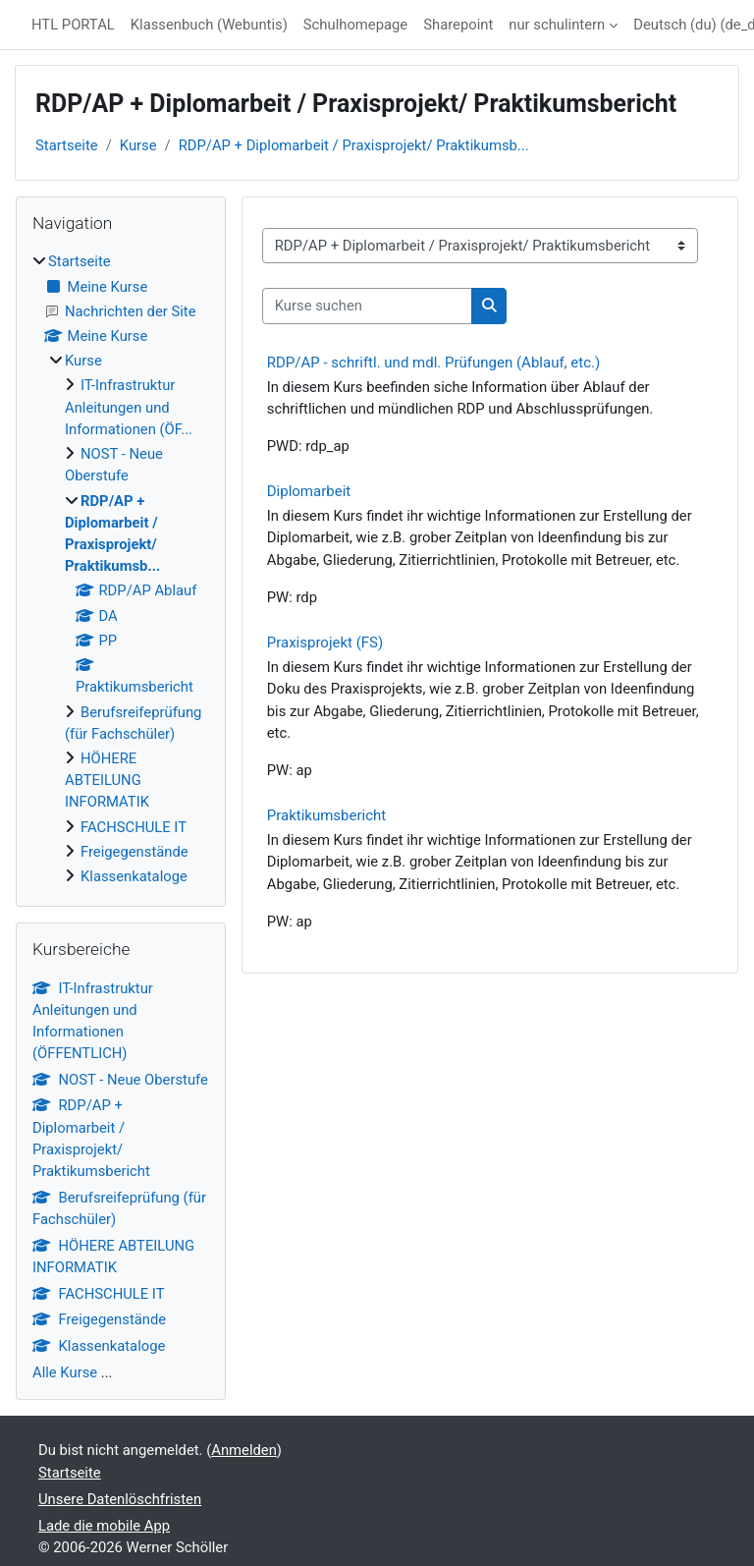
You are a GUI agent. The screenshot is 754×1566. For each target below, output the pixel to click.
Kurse (138, 145)
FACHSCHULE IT (134, 827)
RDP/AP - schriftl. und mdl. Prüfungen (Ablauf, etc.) (433, 362)
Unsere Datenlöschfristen (119, 1499)
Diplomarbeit (308, 491)
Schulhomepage (355, 24)
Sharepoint (458, 24)
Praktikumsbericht (326, 815)
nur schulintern (557, 24)
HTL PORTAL (73, 24)
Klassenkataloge (134, 876)
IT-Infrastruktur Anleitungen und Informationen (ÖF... (128, 406)
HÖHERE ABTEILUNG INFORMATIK (107, 780)
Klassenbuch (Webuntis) (209, 24)
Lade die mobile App (104, 1526)
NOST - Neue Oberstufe (120, 1080)
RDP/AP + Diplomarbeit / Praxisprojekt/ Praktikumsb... (354, 145)
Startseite (66, 145)
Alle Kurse (64, 1372)
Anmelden (244, 1450)
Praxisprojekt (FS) (325, 642)
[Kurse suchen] (367, 305)
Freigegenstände (134, 852)
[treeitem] (120, 569)
